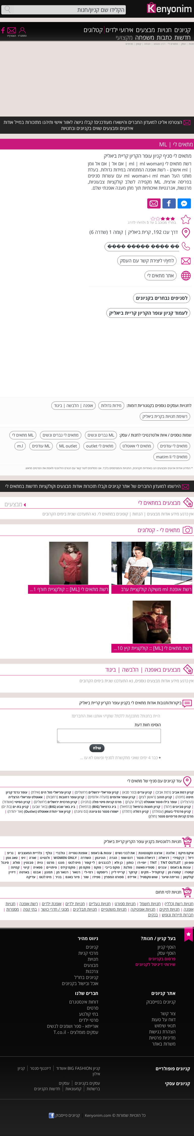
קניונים (182, 30)
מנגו (61, 862)
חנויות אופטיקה (143, 909)
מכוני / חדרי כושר (55, 909)
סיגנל (5, 862)
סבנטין (28, 862)
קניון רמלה (141, 811)
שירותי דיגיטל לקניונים (155, 964)
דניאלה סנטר (145, 857)
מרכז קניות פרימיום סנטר (175, 816)
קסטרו (189, 872)
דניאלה (164, 857)
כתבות (164, 37)
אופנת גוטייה (78, 853)
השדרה (86, 857)
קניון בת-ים (21, 806)
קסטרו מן (174, 872)
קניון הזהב (164, 797)
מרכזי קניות (88, 953)
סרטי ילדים (88, 1020)
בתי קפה (30, 909)
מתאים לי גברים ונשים (61, 435)
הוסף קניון (167, 947)
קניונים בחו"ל (86, 977)
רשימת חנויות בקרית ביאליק (164, 416)
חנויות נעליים (100, 903)
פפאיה (37, 867)
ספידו (96, 877)
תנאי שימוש (165, 1026)
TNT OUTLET (171, 862)
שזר (86, 877)
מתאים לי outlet (99, 446)
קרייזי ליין (118, 872)
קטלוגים (93, 30)
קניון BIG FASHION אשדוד (78, 1068)
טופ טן (189, 862)
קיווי (26, 867)
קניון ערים (144, 792)
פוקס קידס (68, 867)
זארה (32, 857)
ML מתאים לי (23, 435)
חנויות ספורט (125, 903)
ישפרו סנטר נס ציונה (103, 811)
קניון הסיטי (22, 802)
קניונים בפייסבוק (161, 1002)
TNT (153, 862)
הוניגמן (100, 857)
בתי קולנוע (88, 1014)
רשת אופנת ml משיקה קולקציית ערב (156, 589)
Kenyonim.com (98, 1115)
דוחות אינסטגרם (83, 1002)
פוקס (97, 867)
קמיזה (15, 867)
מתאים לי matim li (171, 457)
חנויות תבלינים (85, 909)
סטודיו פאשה (145, 867)
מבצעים (145, 30)
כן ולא (118, 862)
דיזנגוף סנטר (40, 1068)
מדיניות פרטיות (162, 1038)
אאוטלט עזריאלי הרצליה (25, 797)
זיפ (23, 857)
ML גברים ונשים (101, 435)
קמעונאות (73, 1089)
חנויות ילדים (75, 903)
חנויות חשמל (150, 903)
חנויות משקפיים (114, 909)
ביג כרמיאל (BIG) (104, 806)
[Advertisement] (153, 358)
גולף (49, 853)
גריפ (10, 853)
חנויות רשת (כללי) (179, 903)
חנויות (164, 30)
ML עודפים (41, 446)
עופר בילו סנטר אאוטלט (160, 802)
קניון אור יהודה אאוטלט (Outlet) (47, 811)
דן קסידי (178, 857)
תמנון (48, 872)
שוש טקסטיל (149, 877)
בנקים (153, 915)
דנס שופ (127, 857)
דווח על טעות (164, 1019)
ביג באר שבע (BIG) (61, 806)
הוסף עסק (166, 953)
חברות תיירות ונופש (177, 915)
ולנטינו (45, 857)
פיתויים (51, 867)
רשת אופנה (28, 903)
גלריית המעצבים (29, 853)
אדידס (132, 877)
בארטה (24, 872)
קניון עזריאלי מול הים (56, 792)
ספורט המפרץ (114, 877)
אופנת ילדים (51, 903)
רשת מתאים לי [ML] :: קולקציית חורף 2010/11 (63, 589)
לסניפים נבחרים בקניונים (161, 297)
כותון (130, 862)
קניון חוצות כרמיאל (146, 806)
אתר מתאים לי (160, 275)
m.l (20, 446)
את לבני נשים (125, 853)
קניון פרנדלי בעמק (177, 811)
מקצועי (124, 37)
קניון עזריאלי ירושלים (103, 792)
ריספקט (102, 872)
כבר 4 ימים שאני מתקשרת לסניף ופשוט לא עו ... (119, 757)
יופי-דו (141, 862)
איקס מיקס (185, 853)
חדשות (182, 37)
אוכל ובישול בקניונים (80, 983)
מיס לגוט (74, 862)
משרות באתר (164, 1044)
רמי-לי (88, 872)
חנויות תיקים (169, 909)
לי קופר (89, 862)
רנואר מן (62, 872)
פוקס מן (84, 867)
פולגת (128, 867)
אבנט (37, 872)
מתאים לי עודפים (173, 446)
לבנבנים (105, 862)
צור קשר (168, 1013)
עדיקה (30, 877)
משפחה (144, 37)
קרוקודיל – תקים (152, 872)
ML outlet (68, 446)
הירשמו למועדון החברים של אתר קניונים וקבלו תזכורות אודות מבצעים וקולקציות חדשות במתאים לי (97, 486)
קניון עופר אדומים (122, 797)
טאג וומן (11, 857)
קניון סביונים (182, 806)
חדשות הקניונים (47, 1089)
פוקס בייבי (112, 867)
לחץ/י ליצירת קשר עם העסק (147, 260)
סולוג (16, 862)
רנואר (76, 872)
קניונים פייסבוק (64, 1115)
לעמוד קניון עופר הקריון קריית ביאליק (148, 312)
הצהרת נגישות (162, 1032)
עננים (162, 867)
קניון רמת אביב (182, 792)
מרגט (50, 862)
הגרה (113, 857)
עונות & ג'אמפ (101, 853)
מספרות (12, 909)
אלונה (170, 853)
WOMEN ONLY (65, 857)
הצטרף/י (11, 34)
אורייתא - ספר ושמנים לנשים (72, 1026)
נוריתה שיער (170, 877)
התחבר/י (22, 34)
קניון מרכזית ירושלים (62, 802)
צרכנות (92, 971)
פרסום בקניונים (162, 959)
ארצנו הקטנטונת (150, 853)
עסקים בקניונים (87, 1083)
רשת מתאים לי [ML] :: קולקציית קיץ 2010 (151, 648)
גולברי (60, 853)
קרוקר (133, 872)
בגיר (58, 877)
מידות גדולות (111, 405)
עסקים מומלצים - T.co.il (76, 1032)
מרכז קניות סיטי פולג (107, 802)
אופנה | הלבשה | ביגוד (73, 405)
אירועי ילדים (119, 30)
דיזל (190, 857)
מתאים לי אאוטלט (137, 446)
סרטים (92, 1008)
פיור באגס (72, 877)
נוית (40, 862)
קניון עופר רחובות (71, 797)
